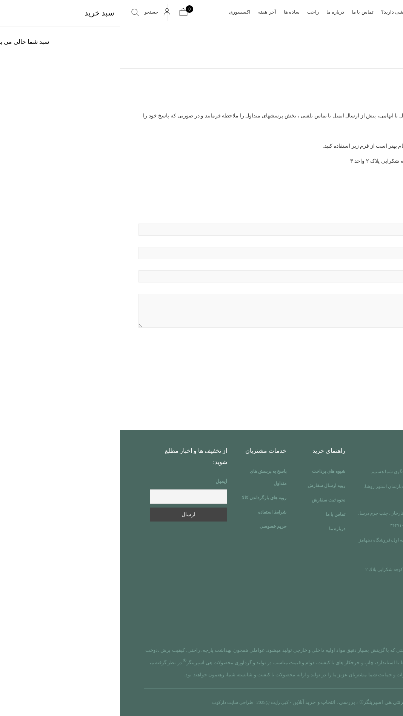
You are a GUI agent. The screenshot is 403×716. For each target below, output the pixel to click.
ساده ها (172, 12)
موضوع (201, 271)
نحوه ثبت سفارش (208, 500)
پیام (201, 307)
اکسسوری (120, 12)
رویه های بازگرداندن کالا (144, 497)
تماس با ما (243, 12)
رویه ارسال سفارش (206, 485)
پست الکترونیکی (201, 247)
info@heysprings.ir (339, 606)
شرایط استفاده (152, 512)
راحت (193, 12)
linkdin (365, 627)
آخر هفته (147, 12)
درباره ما (215, 12)
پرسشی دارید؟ (276, 12)
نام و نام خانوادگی (201, 224)
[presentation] (327, 362)
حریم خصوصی (153, 526)
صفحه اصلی (312, 12)
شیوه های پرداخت (208, 471)
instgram (350, 627)
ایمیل (101, 481)
